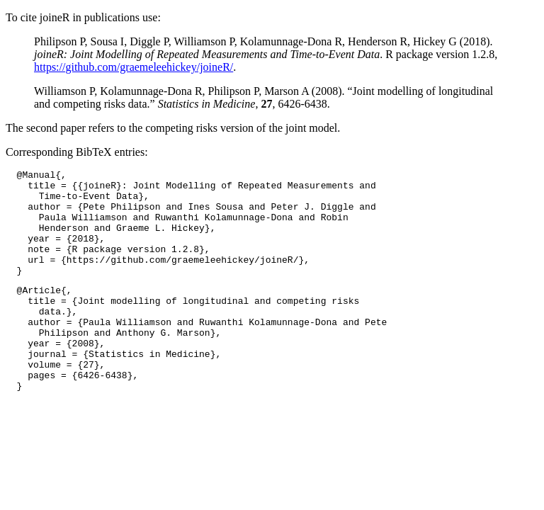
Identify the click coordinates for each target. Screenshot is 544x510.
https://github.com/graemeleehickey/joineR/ (133, 67)
